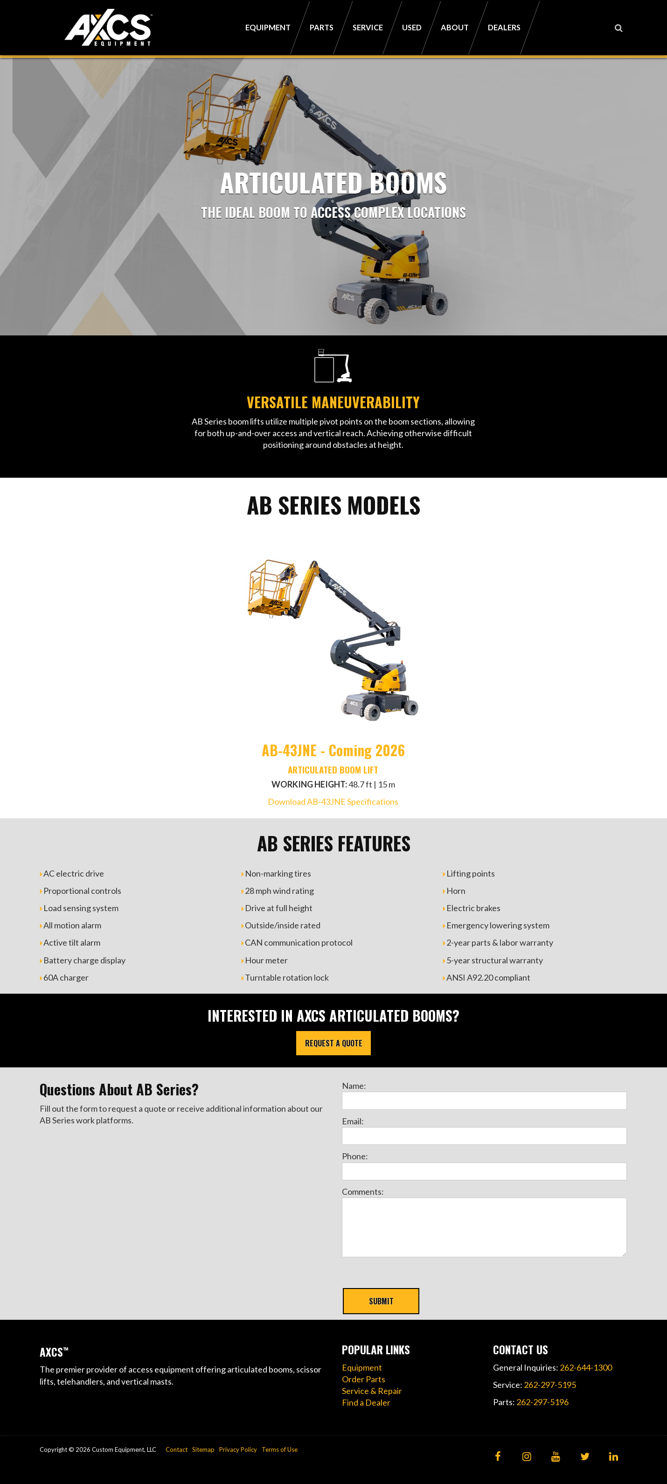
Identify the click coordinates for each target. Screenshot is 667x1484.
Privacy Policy (238, 1449)
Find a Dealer (366, 1402)
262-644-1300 (586, 1367)
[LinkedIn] (613, 1457)
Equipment (362, 1367)
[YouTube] (555, 1457)
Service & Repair (372, 1391)
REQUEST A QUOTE (333, 1043)
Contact (177, 1449)
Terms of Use (280, 1449)
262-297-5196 (542, 1402)
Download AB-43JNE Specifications (333, 801)
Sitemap (203, 1449)
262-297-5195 (550, 1384)
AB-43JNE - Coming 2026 (333, 749)
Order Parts (363, 1379)
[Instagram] (526, 1457)
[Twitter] (584, 1457)
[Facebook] (497, 1457)
